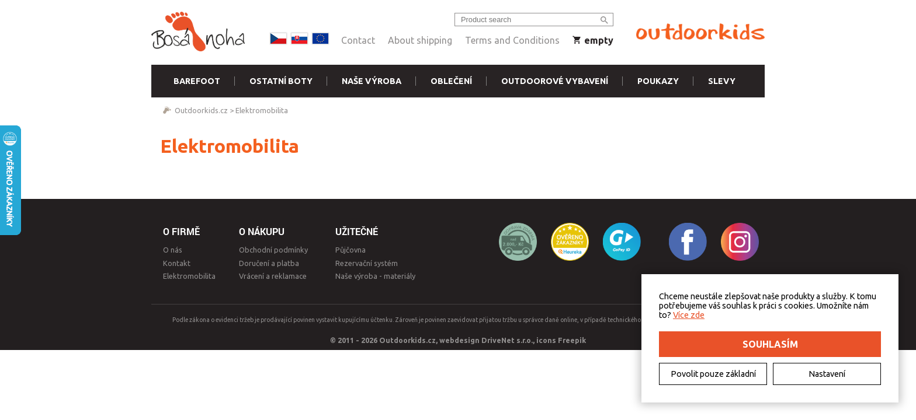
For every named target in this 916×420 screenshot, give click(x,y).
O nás (172, 250)
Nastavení (827, 374)
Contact (358, 40)
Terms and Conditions (512, 40)
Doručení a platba (269, 263)
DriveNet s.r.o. (507, 340)
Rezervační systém (366, 263)
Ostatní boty (281, 81)
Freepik (572, 340)
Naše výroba (371, 81)
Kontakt (176, 263)
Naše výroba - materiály (375, 276)
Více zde (689, 315)
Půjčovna (350, 250)
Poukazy (658, 81)
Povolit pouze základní (713, 374)
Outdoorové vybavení (554, 81)
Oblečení (451, 81)
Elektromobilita (261, 110)
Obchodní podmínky (273, 250)
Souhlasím (770, 344)
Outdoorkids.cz (201, 110)
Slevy (721, 81)
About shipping (420, 40)
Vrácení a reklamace (273, 276)
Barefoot (197, 81)
